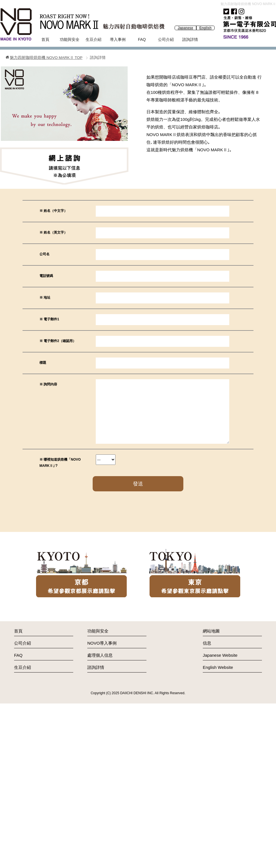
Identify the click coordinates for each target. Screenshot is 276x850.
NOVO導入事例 (102, 643)
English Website (218, 667)
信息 (207, 643)
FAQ (142, 39)
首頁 (45, 39)
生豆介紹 (93, 39)
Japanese (185, 28)
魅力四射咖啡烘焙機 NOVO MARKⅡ (248, 4)
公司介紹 (166, 39)
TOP (46, 58)
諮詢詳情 (190, 39)
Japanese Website (220, 655)
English (205, 28)
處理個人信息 (100, 655)
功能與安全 (69, 39)
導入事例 (118, 39)
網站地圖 (211, 631)
